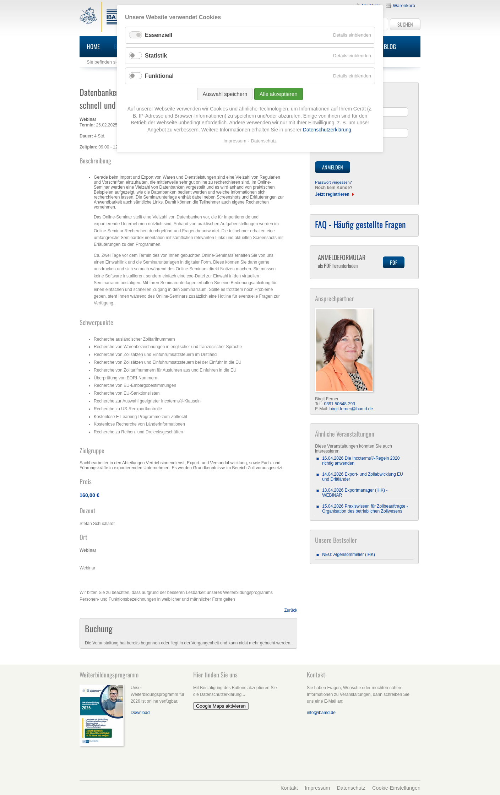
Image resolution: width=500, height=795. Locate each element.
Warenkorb (404, 5)
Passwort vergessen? (333, 182)
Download (140, 712)
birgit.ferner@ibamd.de (351, 408)
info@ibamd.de (321, 712)
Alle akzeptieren (279, 94)
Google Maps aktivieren (221, 706)
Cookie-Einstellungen (396, 788)
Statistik (156, 56)
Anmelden (332, 167)
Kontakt (289, 788)
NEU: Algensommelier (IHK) (348, 554)
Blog (390, 46)
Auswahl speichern (224, 94)
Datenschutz (351, 788)
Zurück (291, 610)
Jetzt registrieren (332, 194)
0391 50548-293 (339, 403)
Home (93, 46)
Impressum (317, 788)
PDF (393, 262)
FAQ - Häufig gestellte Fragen (360, 224)
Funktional (159, 76)
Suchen (405, 24)
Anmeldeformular (347, 261)
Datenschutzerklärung (327, 129)
